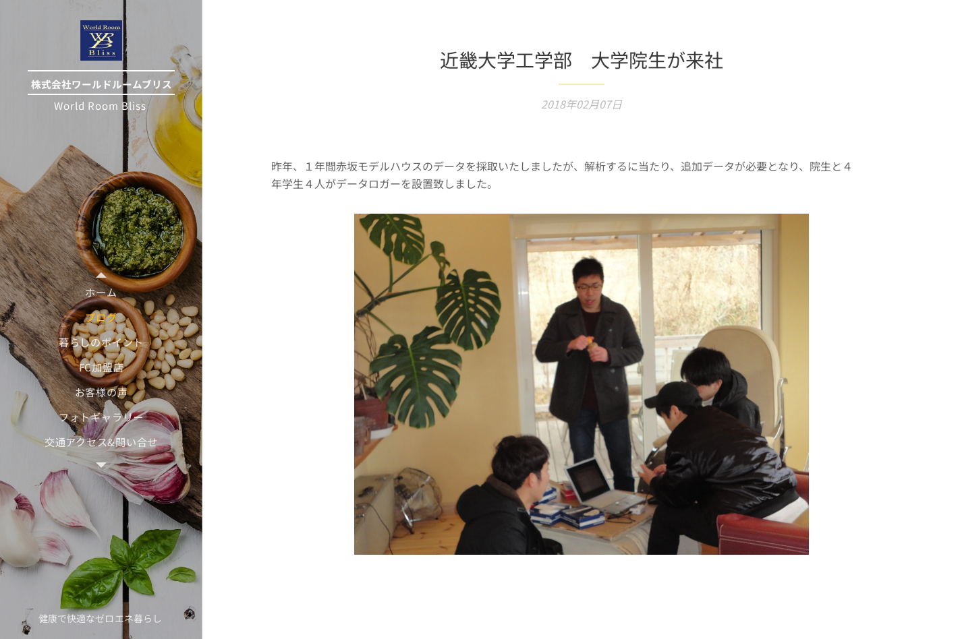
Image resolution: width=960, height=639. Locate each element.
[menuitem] (101, 292)
